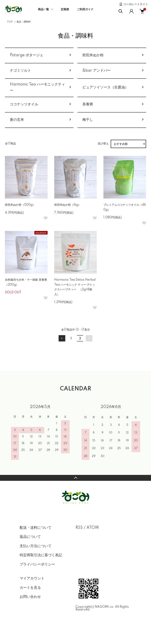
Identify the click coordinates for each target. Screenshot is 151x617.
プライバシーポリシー (37, 564)
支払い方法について (36, 546)
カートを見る (30, 588)
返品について (30, 537)
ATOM (93, 528)
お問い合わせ (30, 597)
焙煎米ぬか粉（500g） (20, 204)
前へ (62, 338)
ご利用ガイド (85, 9)
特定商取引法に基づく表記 (41, 555)
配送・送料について (36, 528)
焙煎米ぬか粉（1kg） (67, 204)
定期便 (65, 9)
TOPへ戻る (75, 478)
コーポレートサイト (135, 4)
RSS (79, 528)
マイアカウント (32, 578)
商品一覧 (43, 9)
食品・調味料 (24, 22)
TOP (10, 22)
